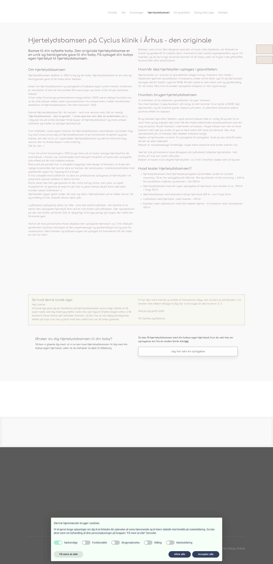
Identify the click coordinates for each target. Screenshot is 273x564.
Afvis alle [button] (179, 554)
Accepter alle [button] (205, 554)
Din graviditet (182, 12)
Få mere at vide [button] (69, 554)
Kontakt (223, 12)
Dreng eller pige (204, 12)
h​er (187, 341)
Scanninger (137, 12)
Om (123, 12)
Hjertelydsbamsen (159, 12)
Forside (112, 12)
